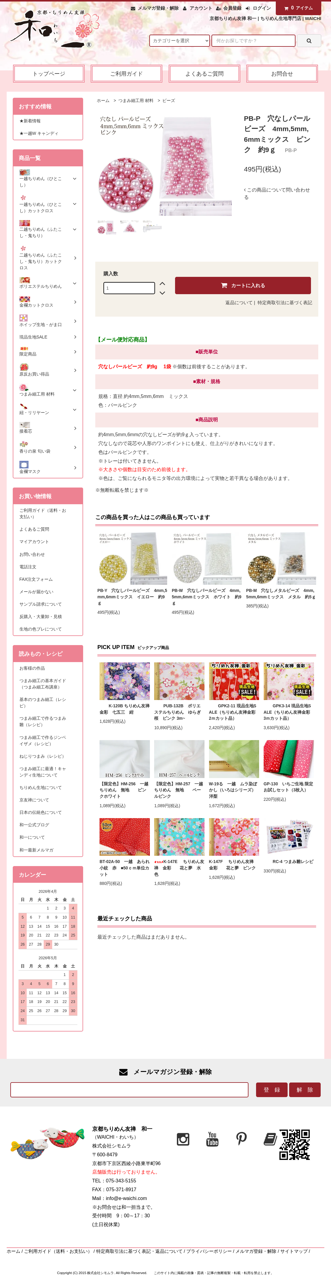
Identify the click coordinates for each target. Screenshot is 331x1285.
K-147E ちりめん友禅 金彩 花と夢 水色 (179, 867)
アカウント (201, 8)
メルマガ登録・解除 (158, 8)
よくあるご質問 (204, 73)
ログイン (262, 8)
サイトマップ (294, 1251)
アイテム (297, 8)
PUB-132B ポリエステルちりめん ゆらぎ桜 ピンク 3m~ (177, 712)
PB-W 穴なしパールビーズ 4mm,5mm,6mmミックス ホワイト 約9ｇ (206, 596)
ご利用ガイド (126, 73)
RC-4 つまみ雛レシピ (288, 861)
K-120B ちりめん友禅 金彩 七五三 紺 (125, 709)
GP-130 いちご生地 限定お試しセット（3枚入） (288, 787)
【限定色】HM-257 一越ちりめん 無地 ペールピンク (178, 790)
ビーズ (168, 100)
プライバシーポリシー (209, 1251)
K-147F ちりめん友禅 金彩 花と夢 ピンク (234, 864)
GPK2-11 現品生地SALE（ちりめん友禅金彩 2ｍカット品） (234, 712)
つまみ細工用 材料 (135, 100)
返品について (239, 302)
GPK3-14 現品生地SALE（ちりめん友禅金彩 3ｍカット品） (289, 712)
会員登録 (232, 8)
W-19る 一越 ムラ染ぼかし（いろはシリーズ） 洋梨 (234, 790)
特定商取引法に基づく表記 (285, 302)
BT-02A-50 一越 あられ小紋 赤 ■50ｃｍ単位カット (125, 867)
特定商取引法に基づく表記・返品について (139, 1251)
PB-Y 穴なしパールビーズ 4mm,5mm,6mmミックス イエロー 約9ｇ (132, 596)
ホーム (103, 100)
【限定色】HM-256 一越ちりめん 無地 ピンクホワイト (124, 790)
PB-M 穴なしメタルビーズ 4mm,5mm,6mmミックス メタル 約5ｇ (281, 593)
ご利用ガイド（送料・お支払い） (58, 1251)
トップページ (48, 73)
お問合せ (282, 73)
